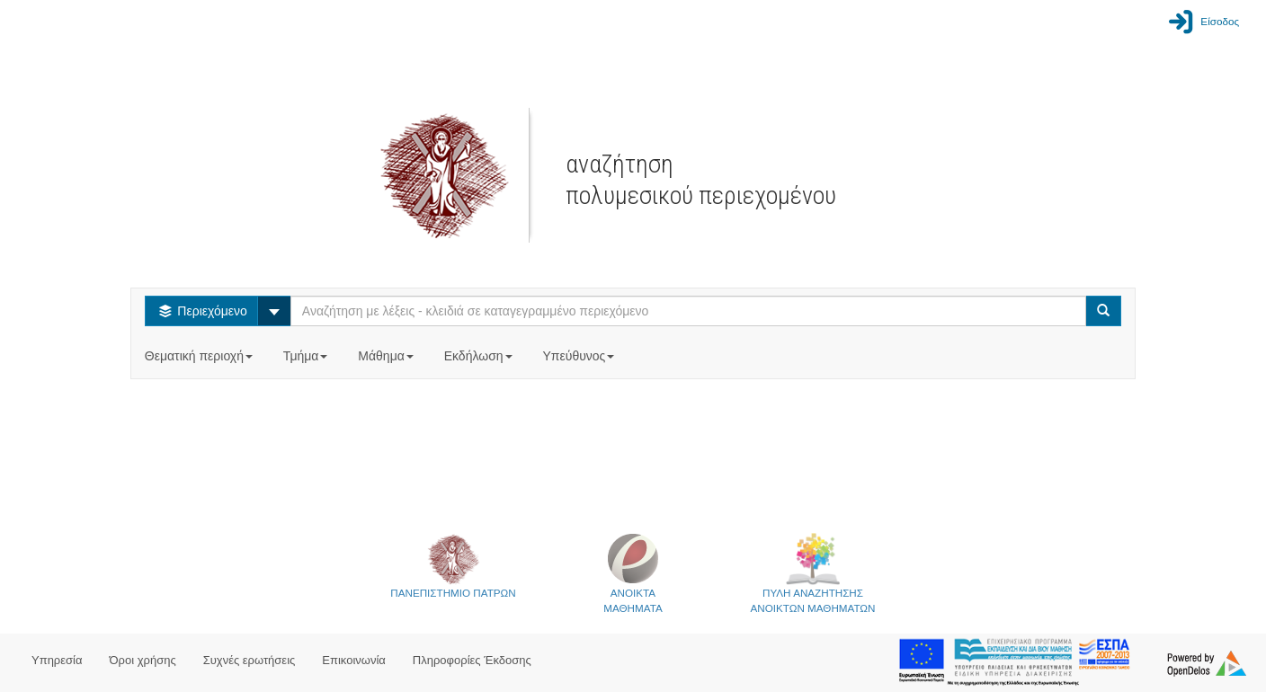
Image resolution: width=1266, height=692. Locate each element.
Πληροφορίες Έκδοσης (472, 660)
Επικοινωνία (354, 660)
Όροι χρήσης (143, 660)
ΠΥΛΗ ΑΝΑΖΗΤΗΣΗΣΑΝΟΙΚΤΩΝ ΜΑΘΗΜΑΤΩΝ (813, 573)
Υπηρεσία (57, 660)
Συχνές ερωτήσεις (249, 660)
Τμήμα (307, 356)
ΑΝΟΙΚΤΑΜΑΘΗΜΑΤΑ (632, 573)
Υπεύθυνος (580, 356)
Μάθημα (387, 356)
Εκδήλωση (480, 356)
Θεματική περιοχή (200, 356)
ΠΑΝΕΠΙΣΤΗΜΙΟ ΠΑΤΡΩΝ (452, 565)
